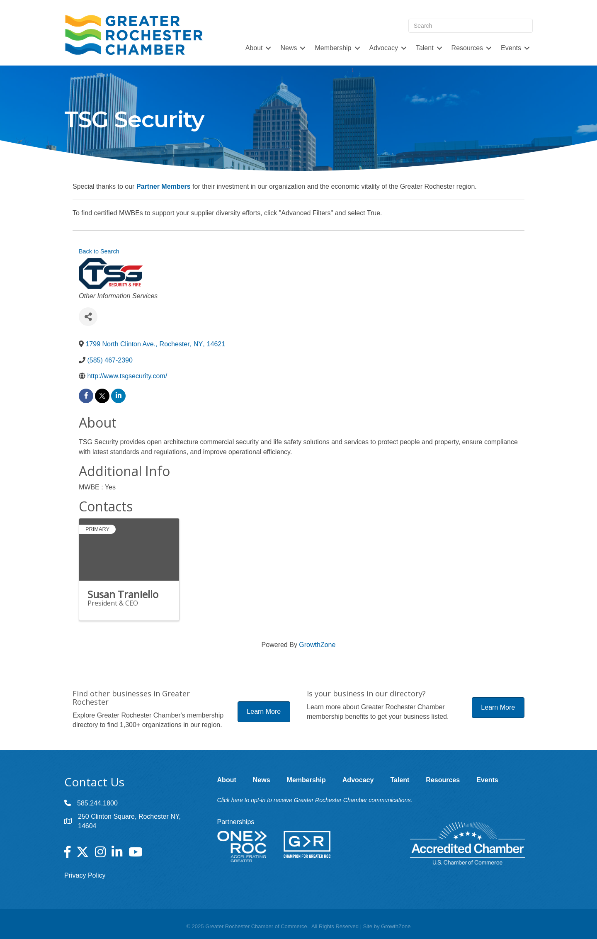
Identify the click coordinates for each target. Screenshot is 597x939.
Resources (467, 47)
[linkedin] (118, 396)
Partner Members (163, 186)
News (288, 47)
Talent (425, 47)
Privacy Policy (85, 875)
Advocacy (383, 47)
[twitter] (102, 396)
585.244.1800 (97, 803)
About (254, 47)
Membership (333, 47)
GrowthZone (317, 644)
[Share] (88, 316)
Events (511, 47)
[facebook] (86, 396)
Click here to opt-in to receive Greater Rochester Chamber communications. (315, 800)
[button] (264, 711)
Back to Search (99, 251)
